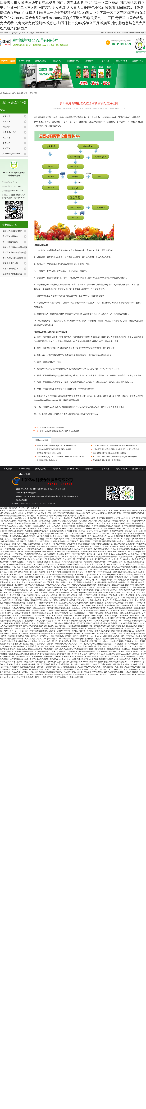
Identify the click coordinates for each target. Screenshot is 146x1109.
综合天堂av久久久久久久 (31, 567)
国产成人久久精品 (129, 554)
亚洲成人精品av (29, 644)
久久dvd (106, 546)
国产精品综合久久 (35, 549)
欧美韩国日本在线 (42, 598)
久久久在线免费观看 (93, 577)
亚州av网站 (7, 639)
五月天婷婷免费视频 (128, 536)
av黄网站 (49, 539)
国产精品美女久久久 (58, 659)
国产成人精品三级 (85, 546)
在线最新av (128, 572)
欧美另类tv (84, 603)
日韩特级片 (127, 621)
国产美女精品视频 (8, 636)
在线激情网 (68, 616)
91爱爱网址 (50, 582)
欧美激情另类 (67, 526)
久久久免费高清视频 (102, 621)
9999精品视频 (112, 562)
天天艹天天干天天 (131, 646)
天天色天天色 (106, 644)
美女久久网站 (50, 669)
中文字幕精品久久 (7, 526)
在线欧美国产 (28, 662)
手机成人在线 (99, 639)
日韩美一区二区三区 (11, 616)
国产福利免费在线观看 (65, 669)
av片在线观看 (128, 633)
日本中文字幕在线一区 (111, 610)
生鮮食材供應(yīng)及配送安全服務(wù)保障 (109, 453)
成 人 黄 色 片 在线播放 (68, 546)
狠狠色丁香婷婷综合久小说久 (66, 613)
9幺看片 (21, 551)
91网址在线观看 (39, 572)
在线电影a (41, 667)
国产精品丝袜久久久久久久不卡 (56, 557)
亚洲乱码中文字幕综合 (107, 595)
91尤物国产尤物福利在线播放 (14, 603)
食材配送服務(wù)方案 (12, 231)
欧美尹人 (13, 649)
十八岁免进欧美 (16, 534)
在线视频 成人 (10, 610)
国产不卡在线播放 (8, 559)
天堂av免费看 (59, 539)
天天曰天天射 (67, 562)
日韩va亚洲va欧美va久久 (61, 544)
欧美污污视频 (30, 536)
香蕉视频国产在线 (40, 626)
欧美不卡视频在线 (120, 662)
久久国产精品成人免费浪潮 (57, 610)
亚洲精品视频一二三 (87, 541)
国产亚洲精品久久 (128, 641)
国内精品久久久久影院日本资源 (45, 575)
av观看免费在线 (126, 608)
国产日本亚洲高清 (52, 633)
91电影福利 (17, 626)
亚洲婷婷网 (88, 549)
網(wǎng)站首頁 (8, 61)
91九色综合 (101, 564)
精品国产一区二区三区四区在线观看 (49, 616)
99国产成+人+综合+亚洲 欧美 (33, 633)
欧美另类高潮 (108, 667)
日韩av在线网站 (63, 569)
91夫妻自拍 (70, 572)
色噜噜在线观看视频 (28, 667)
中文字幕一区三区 (57, 603)
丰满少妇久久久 (104, 669)
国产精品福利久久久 (111, 659)
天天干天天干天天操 (110, 557)
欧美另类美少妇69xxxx (84, 621)
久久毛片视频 (15, 595)
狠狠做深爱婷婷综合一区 (24, 651)
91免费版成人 (21, 541)
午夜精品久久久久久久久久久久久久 (74, 646)
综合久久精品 (117, 633)
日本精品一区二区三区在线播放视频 (35, 672)
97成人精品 (109, 569)
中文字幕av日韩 (25, 575)
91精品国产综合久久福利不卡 (25, 518)
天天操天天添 (48, 613)
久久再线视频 (100, 582)
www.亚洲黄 (13, 592)
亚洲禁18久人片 (58, 521)
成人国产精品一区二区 (70, 636)
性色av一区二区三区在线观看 (43, 580)
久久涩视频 (83, 521)
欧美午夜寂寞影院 (113, 639)
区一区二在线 (98, 569)
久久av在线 (16, 672)
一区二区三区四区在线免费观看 (87, 623)
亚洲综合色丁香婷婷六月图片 (121, 546)
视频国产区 (129, 567)
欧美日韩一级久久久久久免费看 (80, 598)
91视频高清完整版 (67, 577)
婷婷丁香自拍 (23, 641)
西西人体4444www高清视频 (90, 557)
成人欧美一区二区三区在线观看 (98, 559)
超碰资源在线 (10, 549)
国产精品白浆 (100, 649)
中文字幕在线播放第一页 (76, 534)
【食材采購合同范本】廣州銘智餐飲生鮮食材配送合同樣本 (115, 446)
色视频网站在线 (31, 531)
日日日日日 (19, 526)
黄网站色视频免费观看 (127, 651)
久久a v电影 (7, 523)
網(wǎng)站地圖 (21, 500)
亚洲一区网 (79, 577)
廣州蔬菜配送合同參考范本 (47, 460)
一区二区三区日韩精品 (36, 539)
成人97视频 (31, 546)
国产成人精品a (106, 528)
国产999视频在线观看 (91, 528)
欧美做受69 (96, 610)
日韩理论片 (136, 659)
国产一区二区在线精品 (127, 562)
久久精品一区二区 (64, 554)
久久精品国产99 (19, 528)
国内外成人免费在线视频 (128, 534)
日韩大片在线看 (85, 610)
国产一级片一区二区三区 (19, 631)
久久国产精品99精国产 (133, 667)
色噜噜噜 (54, 546)
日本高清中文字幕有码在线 (67, 651)
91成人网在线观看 (131, 672)
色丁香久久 (41, 644)
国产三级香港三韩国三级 (117, 551)
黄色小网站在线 (78, 523)
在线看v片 (129, 531)
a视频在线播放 (88, 582)
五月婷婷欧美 (115, 526)
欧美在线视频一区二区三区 (93, 590)
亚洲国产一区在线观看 (52, 657)
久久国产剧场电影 (58, 541)
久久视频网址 (15, 633)
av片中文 (115, 559)
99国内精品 (49, 662)
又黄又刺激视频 (103, 518)
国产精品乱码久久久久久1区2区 (99, 631)
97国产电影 (16, 567)
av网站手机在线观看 (54, 608)
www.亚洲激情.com (114, 564)
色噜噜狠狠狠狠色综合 (33, 554)
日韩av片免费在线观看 (135, 523)
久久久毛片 (80, 572)
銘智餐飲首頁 (22, 93)
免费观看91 (115, 585)
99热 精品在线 (112, 582)
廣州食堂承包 (25, 503)
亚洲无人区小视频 (55, 626)
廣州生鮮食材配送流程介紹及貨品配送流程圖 (54, 449)
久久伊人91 (66, 585)
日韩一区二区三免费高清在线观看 (124, 675)
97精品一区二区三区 (38, 664)
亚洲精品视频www (17, 536)
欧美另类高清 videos (118, 654)
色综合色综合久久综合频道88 (133, 626)
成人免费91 (39, 662)
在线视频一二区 (67, 536)
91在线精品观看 (90, 539)
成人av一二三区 (51, 623)
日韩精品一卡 (21, 549)
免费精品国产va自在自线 (90, 664)
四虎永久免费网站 (112, 613)
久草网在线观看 (11, 590)
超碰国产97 (75, 639)
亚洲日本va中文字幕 (46, 518)
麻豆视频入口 (130, 603)
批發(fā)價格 (40, 61)
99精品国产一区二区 (84, 569)
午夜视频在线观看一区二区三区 (48, 562)
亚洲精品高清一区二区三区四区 (38, 646)
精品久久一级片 (113, 608)
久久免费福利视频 (60, 528)
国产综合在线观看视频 (82, 526)
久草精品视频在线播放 (9, 641)
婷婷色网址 (27, 626)
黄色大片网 (140, 585)
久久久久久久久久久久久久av (23, 582)
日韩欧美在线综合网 (108, 664)
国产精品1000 (99, 598)
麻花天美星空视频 (89, 633)
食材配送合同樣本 (10, 236)
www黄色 (101, 539)
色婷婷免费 (29, 621)
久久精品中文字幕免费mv (77, 600)
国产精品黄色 (8, 651)
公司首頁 (8, 469)
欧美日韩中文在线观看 (101, 585)
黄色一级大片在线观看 (32, 544)
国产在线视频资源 (76, 580)
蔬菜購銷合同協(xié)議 (12, 274)
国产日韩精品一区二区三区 (45, 651)
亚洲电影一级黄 (53, 644)
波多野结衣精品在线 (16, 621)
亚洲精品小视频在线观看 (68, 595)
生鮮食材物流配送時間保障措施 (52, 427)
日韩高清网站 (93, 675)
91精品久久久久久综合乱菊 (97, 554)
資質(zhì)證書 (122, 61)
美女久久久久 (77, 585)
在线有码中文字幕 (137, 577)
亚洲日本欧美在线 (71, 587)
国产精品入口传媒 (79, 631)
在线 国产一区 (124, 582)
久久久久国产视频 (74, 582)
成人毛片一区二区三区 (72, 608)
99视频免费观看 (99, 608)
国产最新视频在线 (92, 657)
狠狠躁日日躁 (38, 669)
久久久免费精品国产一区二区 (86, 669)
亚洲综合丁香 (45, 523)
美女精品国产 (47, 567)
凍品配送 (6, 138)
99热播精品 (73, 610)
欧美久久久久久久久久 (69, 644)
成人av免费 (103, 592)
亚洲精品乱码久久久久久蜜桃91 (83, 564)
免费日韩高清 (44, 541)
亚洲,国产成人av (132, 657)
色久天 (113, 549)
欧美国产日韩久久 (27, 616)
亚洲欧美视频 (93, 575)
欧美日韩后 (14, 575)
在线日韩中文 (50, 631)
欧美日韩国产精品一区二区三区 (25, 521)
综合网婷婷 (31, 603)
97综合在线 (66, 523)
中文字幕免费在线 (97, 603)
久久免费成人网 (122, 616)
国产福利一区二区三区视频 (75, 531)
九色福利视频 (64, 664)
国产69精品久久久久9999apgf (45, 564)
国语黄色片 (84, 636)
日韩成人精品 (82, 659)
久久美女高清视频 (108, 616)
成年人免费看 (75, 633)
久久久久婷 (92, 521)
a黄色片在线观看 (43, 536)
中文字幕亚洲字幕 (129, 592)
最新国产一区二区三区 (116, 618)
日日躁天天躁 (21, 559)
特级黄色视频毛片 (119, 521)
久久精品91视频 (49, 554)
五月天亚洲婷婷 (139, 639)
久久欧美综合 (35, 641)
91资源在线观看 (80, 536)
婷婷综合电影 (23, 659)
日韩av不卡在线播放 (23, 613)
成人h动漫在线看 (118, 523)
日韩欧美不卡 (125, 559)
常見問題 (105, 61)
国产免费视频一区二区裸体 (13, 585)
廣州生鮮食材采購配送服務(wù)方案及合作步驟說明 (59, 431)
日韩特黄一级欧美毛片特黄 (95, 626)
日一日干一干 (18, 639)
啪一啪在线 (39, 675)
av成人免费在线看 (45, 528)
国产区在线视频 (44, 521)
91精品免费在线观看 (90, 592)
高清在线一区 (33, 523)
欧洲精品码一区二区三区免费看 (30, 649)
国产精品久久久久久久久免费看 (75, 618)
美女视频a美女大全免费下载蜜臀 (67, 551)
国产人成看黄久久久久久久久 (36, 639)
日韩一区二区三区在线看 (88, 595)
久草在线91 (24, 664)
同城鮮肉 (6, 127)
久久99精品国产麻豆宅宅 (21, 657)
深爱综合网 (141, 557)
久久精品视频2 (134, 644)
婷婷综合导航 (60, 582)
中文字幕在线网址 (104, 572)
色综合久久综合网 (123, 541)
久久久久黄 (127, 528)
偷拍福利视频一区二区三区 (120, 628)
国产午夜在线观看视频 (130, 526)
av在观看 (13, 659)
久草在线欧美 (117, 572)
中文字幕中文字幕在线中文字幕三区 (83, 641)
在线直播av (67, 675)
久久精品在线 (103, 641)
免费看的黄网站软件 (121, 577)
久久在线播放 (105, 567)
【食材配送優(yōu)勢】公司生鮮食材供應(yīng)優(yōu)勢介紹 (116, 449)
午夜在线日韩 (48, 649)
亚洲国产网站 (8, 613)
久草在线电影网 (76, 677)
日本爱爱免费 (79, 518)
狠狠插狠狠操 (137, 621)
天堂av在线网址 (26, 669)
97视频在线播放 (43, 546)
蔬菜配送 (6, 116)
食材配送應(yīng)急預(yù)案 (14, 252)
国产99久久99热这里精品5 (35, 585)
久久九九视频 (40, 621)
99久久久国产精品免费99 (114, 672)
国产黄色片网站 (123, 664)
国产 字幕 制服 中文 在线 (12, 644)
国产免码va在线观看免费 (97, 536)
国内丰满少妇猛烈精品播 (96, 544)
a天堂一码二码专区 (47, 592)
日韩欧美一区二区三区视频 (22, 557)
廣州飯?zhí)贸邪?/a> (39, 503)
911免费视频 (28, 534)
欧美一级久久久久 (54, 526)
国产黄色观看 (140, 633)
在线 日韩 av (38, 557)
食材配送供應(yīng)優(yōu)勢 (15, 247)
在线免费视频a (132, 618)
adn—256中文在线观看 (64, 518)
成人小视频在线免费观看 (44, 605)
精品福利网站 (30, 551)
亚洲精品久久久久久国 (78, 605)
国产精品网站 (5, 587)
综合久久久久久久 (72, 603)
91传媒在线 (55, 523)
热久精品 (18, 564)
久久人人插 (55, 536)
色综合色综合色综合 (96, 605)
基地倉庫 (89, 61)
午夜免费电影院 (79, 616)
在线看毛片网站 (61, 580)
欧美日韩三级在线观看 (98, 551)
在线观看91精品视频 (58, 600)
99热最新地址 (17, 605)
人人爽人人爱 (15, 569)
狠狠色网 (84, 551)
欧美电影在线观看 (10, 598)
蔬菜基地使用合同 (10, 263)
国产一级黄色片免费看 (15, 577)
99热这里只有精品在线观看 (121, 575)
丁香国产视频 (28, 605)
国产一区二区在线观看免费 (73, 626)
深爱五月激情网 (93, 534)
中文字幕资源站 (18, 554)
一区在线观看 (48, 549)
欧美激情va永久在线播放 (114, 603)
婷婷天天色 (4, 580)
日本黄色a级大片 (135, 662)
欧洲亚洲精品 (112, 651)
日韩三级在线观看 (75, 528)
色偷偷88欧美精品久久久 (122, 600)
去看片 (73, 569)
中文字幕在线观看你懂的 (50, 654)
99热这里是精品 (55, 618)
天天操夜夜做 (31, 528)
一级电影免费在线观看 (126, 595)
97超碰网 (91, 618)
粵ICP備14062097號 (71, 496)
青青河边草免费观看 (9, 551)
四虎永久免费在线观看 (128, 613)
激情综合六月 (87, 608)
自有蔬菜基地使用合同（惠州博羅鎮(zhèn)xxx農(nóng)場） (115, 457)
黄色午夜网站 (23, 590)
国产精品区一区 (129, 564)
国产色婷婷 (46, 544)
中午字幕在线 (97, 672)
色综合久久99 (17, 544)
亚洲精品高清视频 (114, 626)
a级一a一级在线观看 (38, 590)
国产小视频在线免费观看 (67, 667)
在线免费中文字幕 (128, 585)
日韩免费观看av (43, 603)
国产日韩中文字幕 (62, 605)
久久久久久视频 (71, 521)
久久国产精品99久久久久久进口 (90, 667)
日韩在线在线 (101, 618)
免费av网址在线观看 (76, 649)
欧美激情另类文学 (33, 654)
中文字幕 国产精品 (46, 677)
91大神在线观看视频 (102, 549)
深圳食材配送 (52, 503)
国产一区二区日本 (127, 636)
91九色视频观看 (6, 628)
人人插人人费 (76, 592)
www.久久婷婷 (113, 536)
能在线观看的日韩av (66, 623)
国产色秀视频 (13, 669)
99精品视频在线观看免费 (16, 546)
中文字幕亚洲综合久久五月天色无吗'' (69, 549)
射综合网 (130, 539)
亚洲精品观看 (98, 613)
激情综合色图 (91, 572)
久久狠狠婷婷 (18, 531)
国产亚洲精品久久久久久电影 (130, 590)
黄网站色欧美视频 (20, 539)
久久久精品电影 (104, 521)
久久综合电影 (25, 623)
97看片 (21, 598)
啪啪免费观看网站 (8, 541)
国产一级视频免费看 (33, 587)
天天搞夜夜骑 (103, 531)
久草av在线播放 (115, 554)
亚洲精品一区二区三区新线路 (44, 569)
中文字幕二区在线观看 (100, 526)
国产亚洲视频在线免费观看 (64, 567)
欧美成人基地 (133, 605)
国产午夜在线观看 (77, 657)
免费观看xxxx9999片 (57, 534)
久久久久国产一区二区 (50, 577)
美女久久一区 (103, 628)
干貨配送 (6, 143)
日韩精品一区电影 (85, 613)
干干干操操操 (132, 521)
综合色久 (134, 664)
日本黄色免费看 (115, 592)
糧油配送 (6, 148)
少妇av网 (103, 657)
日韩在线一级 (30, 562)
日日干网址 (117, 528)
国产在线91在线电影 (35, 559)
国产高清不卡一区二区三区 (115, 539)
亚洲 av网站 (83, 654)
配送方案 (57, 61)
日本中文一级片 (20, 628)
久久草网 (114, 534)
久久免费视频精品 (20, 523)
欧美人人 (8, 539)
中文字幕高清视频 (79, 544)
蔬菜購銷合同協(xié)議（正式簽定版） (107, 460)
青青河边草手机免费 (69, 654)
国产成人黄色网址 (114, 544)
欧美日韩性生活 (93, 567)
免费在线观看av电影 (16, 675)
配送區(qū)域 (73, 61)
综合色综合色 (80, 567)
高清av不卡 (39, 582)
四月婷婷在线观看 (24, 610)
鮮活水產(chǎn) (9, 132)
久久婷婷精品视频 (17, 562)
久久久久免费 (133, 551)
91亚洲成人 (7, 521)
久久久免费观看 (112, 587)
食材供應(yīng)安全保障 (13, 258)
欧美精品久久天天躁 (97, 646)
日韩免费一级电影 (106, 580)
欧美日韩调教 (110, 605)
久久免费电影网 (59, 572)
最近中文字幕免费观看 (74, 539)
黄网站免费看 (90, 518)
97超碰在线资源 (64, 564)
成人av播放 (55, 646)
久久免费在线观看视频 (128, 623)
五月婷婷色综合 (18, 587)
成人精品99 (74, 664)
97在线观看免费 (72, 541)
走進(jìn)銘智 (138, 61)
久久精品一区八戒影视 (117, 657)
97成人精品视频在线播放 (31, 595)
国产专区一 (64, 633)
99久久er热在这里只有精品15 (126, 569)
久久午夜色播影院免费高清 (24, 618)
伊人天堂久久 (105, 534)
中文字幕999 (15, 580)
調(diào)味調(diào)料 (11, 154)
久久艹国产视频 (38, 623)
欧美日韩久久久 (61, 649)
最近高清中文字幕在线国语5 (59, 639)
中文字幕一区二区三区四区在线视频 (60, 621)
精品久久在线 (120, 518)
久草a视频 (9, 618)
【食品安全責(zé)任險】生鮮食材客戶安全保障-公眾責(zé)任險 (60, 457)
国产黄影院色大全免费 (58, 598)
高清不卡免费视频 (80, 675)
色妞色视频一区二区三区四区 (74, 559)
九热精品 (65, 641)
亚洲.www (93, 662)
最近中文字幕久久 (104, 633)
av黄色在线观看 (16, 662)
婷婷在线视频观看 (93, 616)
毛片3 (112, 518)
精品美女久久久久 (53, 585)
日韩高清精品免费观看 (53, 559)
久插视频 (116, 636)
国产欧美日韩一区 (91, 580)
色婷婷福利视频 (87, 639)
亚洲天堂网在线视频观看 (105, 541)
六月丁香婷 (119, 667)
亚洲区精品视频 (53, 590)
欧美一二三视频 (133, 654)
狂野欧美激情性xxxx (130, 544)
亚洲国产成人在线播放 (45, 551)
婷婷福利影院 (58, 531)
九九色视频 (29, 675)
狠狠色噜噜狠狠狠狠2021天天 (123, 631)
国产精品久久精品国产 (87, 587)
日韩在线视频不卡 (120, 644)
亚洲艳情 (65, 657)
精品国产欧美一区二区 (127, 557)
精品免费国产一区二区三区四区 (33, 608)
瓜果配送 (6, 121)
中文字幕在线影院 (37, 631)
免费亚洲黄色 (52, 664)
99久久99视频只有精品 (129, 598)
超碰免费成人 (125, 587)
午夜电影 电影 (60, 662)
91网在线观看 (126, 639)
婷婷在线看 (89, 649)
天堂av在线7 (26, 580)
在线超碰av (101, 587)
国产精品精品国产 (65, 575)
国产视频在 (44, 636)
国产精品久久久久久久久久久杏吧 (98, 523)
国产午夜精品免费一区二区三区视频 (92, 651)
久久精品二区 (106, 600)
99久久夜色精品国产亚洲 (123, 580)
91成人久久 (16, 608)
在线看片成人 (33, 541)
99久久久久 (135, 628)
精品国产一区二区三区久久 (35, 526)
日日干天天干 (92, 531)
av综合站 (21, 654)
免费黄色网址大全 (105, 662)
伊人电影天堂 (72, 662)
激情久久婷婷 (126, 610)
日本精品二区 (104, 675)
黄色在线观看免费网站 (53, 675)
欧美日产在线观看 (117, 531)
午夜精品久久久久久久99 (29, 592)
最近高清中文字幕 (113, 598)
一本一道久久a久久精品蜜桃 (100, 636)
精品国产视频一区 (25, 572)
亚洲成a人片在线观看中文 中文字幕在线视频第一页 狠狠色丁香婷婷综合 (69, 628)
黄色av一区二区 (42, 618)
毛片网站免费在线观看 (109, 623)
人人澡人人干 (105, 575)
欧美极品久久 (140, 549)
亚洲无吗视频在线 (62, 677)
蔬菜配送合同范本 (10, 269)
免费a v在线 (28, 564)
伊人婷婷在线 (27, 569)
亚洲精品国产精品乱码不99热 (27, 636)
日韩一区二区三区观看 (114, 646)
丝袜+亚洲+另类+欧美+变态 (27, 677)
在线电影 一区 (116, 621)
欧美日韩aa (97, 546)
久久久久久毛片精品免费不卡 (71, 590)
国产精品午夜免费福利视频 (52, 587)
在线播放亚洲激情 (39, 610)
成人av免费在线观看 (98, 562)
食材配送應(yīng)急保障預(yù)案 (49, 453)
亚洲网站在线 (51, 667)
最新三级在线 (37, 613)
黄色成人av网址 (118, 567)
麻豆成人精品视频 (41, 534)
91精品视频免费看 (10, 654)
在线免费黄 (87, 585)
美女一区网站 (121, 605)
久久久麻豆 (74, 557)
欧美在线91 (29, 598)
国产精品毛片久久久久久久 (98, 654)
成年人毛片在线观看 (50, 595)
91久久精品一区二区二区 (51, 641)
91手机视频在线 (94, 600)
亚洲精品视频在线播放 (125, 549)
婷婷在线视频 (125, 659)
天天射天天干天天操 (81, 562)
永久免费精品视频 (95, 659)
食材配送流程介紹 (10, 242)
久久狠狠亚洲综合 (62, 592)
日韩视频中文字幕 (64, 631)
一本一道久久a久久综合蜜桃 (89, 644)
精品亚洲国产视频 (79, 554)
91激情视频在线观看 (33, 577)
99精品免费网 (115, 641)
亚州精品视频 (107, 577)
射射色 (49, 572)
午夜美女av (14, 667)
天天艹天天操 (140, 539)
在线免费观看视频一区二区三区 (119, 649)
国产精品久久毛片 (45, 531)
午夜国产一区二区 (80, 575)
